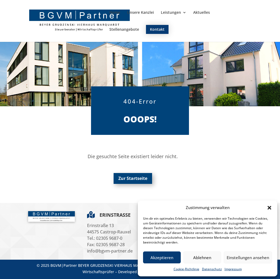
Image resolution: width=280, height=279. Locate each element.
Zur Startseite (132, 178)
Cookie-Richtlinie (186, 269)
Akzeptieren (161, 257)
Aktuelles (201, 13)
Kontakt (157, 29)
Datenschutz (212, 269)
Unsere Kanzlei (140, 13)
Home (114, 13)
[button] (269, 207)
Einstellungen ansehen (248, 257)
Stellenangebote (124, 30)
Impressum (233, 269)
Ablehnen (202, 257)
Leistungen (171, 13)
